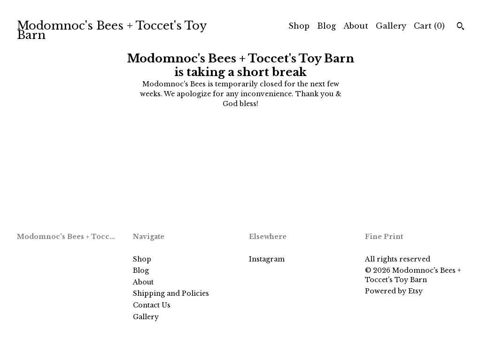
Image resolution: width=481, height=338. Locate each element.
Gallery (391, 26)
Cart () (429, 26)
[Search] (460, 27)
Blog (326, 26)
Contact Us (152, 305)
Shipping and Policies (171, 293)
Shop (299, 26)
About (355, 26)
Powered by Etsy (394, 291)
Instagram (267, 259)
